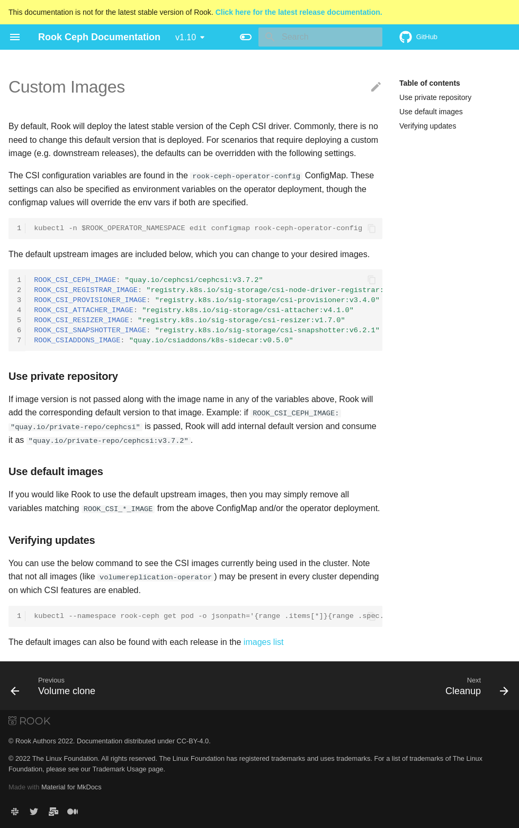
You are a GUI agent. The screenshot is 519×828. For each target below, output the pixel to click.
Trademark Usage (119, 768)
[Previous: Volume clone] (55, 685)
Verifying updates (427, 126)
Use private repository (435, 97)
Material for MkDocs (71, 786)
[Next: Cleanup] (474, 685)
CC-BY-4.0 (192, 740)
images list (264, 641)
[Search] (320, 37)
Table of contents (429, 83)
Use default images (431, 111)
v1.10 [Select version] (185, 37)
